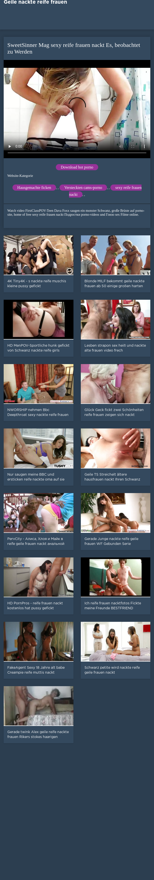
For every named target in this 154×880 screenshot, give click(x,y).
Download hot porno (77, 167)
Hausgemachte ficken (34, 187)
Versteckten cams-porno (83, 187)
